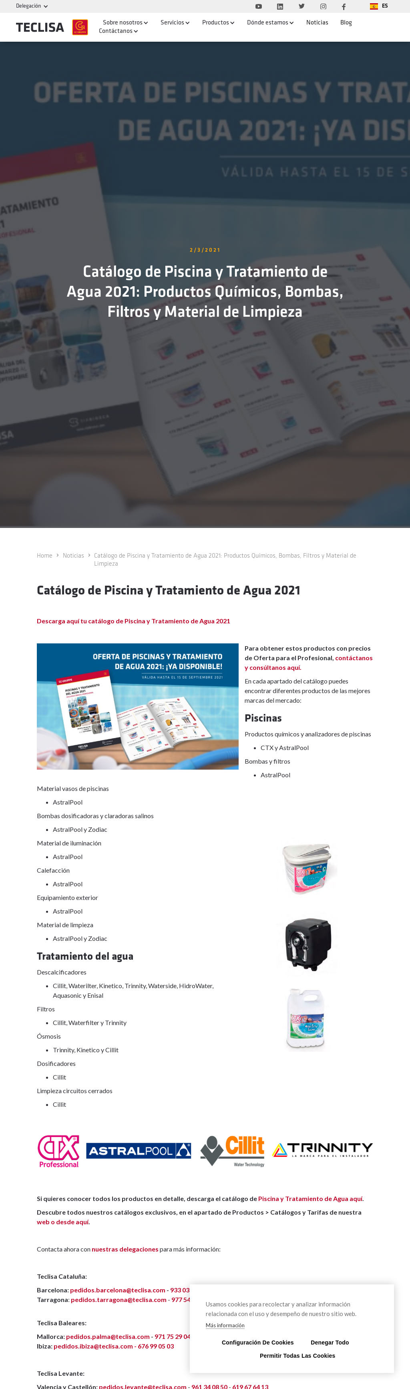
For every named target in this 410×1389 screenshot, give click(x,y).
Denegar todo (330, 1342)
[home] (51, 27)
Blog (346, 23)
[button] (379, 6)
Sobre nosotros (123, 23)
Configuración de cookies (254, 1342)
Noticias (317, 23)
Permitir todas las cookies (292, 1355)
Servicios (172, 23)
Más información (225, 1325)
